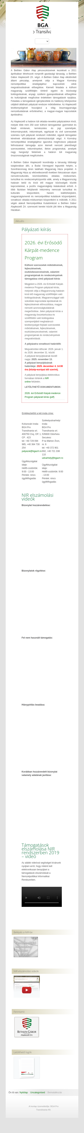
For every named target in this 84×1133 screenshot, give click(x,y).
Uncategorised (37, 1092)
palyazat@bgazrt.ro (32, 451)
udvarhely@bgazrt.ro (52, 458)
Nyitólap (24, 1092)
